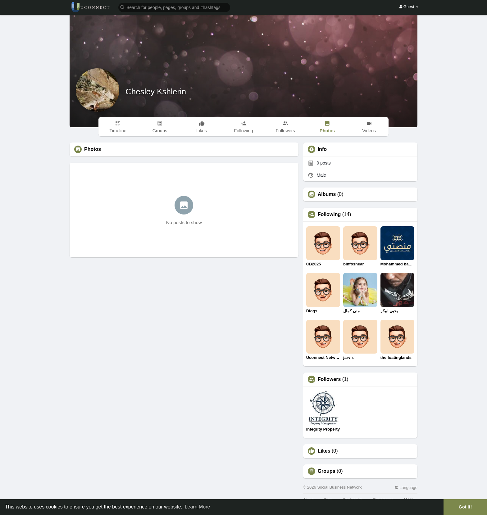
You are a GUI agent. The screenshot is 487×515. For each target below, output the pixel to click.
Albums (327, 194)
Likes (324, 451)
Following (329, 214)
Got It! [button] (465, 506)
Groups (326, 471)
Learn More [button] (197, 506)
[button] (174, 7)
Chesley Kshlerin (155, 91)
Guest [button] (408, 6)
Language (405, 488)
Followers (329, 379)
